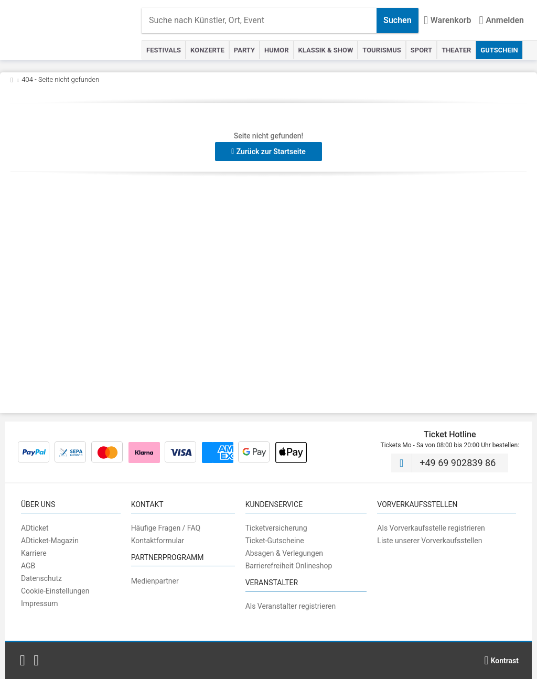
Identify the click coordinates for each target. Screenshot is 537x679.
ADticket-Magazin (50, 540)
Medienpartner (155, 581)
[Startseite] (76, 30)
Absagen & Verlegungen (284, 553)
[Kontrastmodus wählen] (501, 660)
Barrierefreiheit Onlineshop (288, 566)
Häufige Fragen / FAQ (166, 528)
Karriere (34, 553)
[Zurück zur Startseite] (11, 79)
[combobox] (259, 20)
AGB (28, 566)
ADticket (35, 528)
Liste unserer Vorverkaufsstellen (429, 540)
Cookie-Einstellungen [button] (55, 591)
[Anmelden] (502, 20)
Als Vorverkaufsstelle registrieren (431, 528)
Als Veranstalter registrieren (290, 606)
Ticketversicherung (276, 528)
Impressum (39, 603)
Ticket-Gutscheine (274, 540)
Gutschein (499, 50)
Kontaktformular (158, 540)
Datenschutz (41, 578)
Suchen (397, 20)
